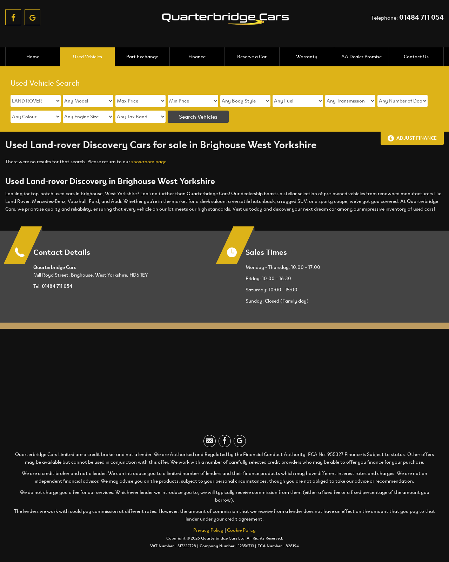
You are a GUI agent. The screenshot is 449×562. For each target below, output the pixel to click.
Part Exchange (142, 57)
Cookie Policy (241, 530)
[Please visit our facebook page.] (13, 17)
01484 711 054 (421, 17)
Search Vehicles (198, 116)
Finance (197, 57)
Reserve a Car (252, 57)
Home (32, 57)
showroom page (148, 162)
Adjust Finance (416, 138)
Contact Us (416, 57)
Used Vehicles (87, 57)
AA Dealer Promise (361, 57)
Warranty (306, 57)
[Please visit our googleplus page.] (32, 17)
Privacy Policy (208, 530)
